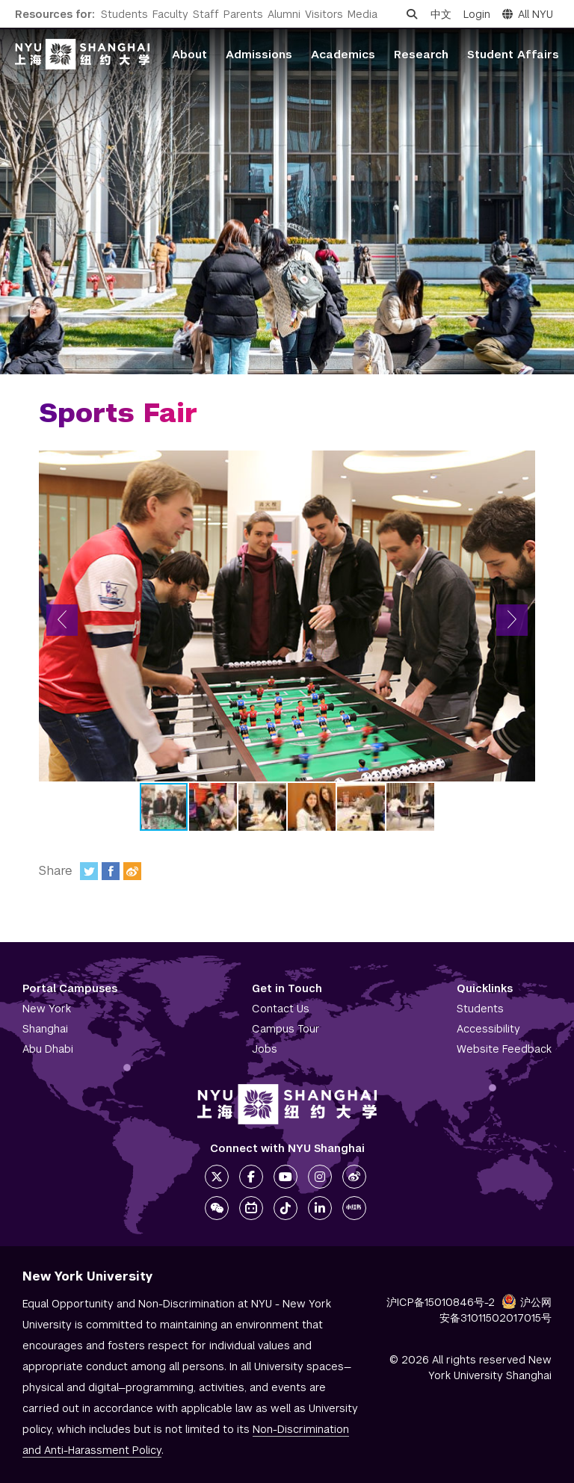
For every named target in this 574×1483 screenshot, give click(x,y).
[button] (62, 620)
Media (362, 14)
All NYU (527, 14)
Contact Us (280, 1008)
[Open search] (412, 14)
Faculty (170, 14)
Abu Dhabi (47, 1049)
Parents (243, 14)
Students (124, 14)
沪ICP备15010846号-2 (440, 1302)
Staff (206, 14)
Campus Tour (286, 1028)
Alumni (284, 14)
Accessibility (488, 1028)
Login (476, 14)
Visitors (324, 14)
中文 (440, 14)
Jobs (264, 1049)
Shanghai (45, 1028)
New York (46, 1008)
